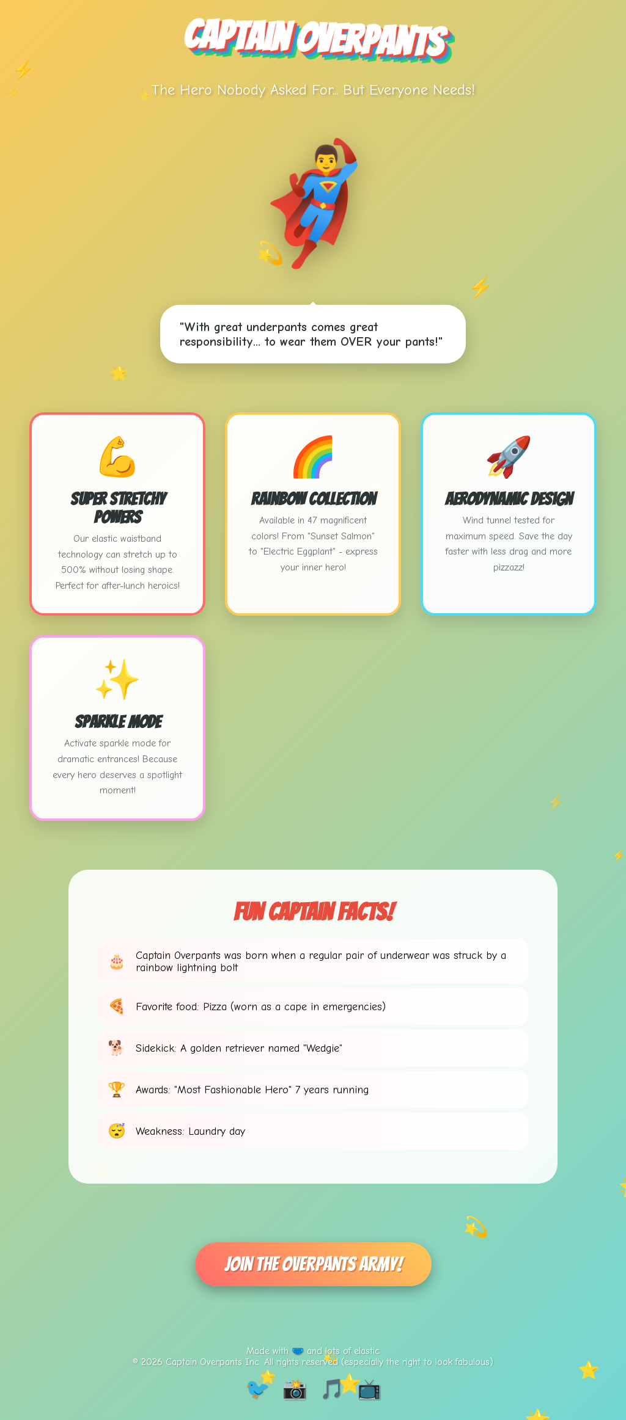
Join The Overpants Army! (313, 1264)
